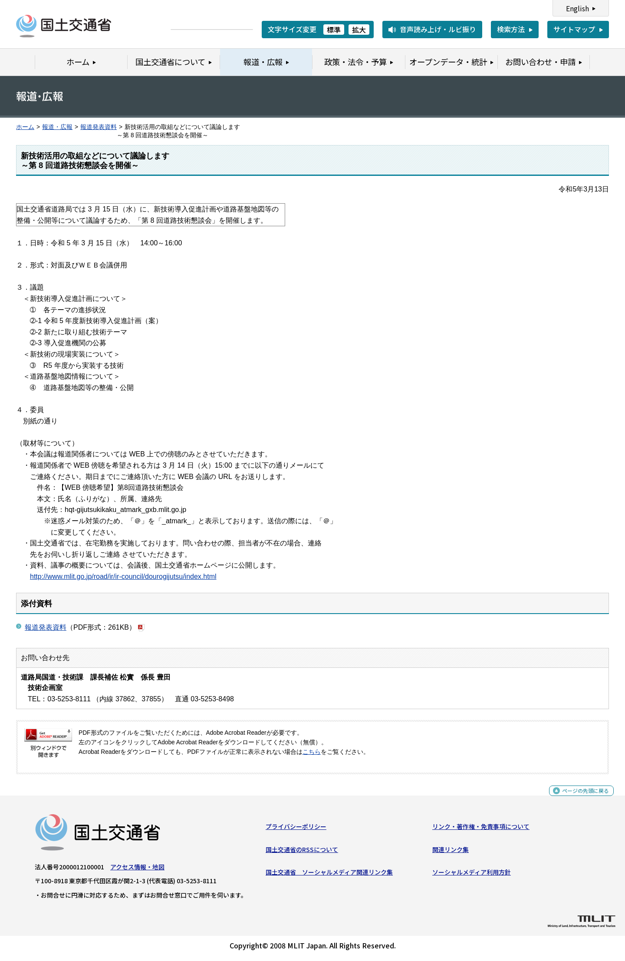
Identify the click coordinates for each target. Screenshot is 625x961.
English (577, 8)
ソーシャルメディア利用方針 (471, 875)
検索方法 (511, 29)
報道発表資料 (98, 127)
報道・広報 (57, 127)
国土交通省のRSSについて (302, 852)
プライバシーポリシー (296, 830)
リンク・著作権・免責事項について (481, 830)
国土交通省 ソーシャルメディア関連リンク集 (329, 875)
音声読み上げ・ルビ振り (438, 29)
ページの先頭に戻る (578, 798)
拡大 (359, 29)
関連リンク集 (450, 852)
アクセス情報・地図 (137, 870)
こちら (312, 752)
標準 (334, 29)
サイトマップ (574, 29)
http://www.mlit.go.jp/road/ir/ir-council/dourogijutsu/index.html (123, 576)
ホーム (25, 127)
